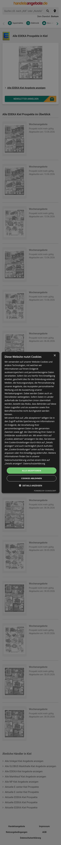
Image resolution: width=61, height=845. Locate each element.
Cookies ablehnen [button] (31, 478)
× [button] (54, 355)
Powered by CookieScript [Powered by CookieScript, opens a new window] (45, 491)
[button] (30, 485)
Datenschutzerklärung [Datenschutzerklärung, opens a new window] (34, 463)
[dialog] (30, 422)
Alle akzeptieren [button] (31, 470)
